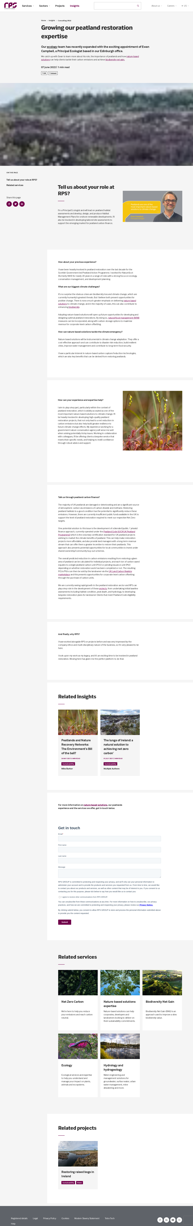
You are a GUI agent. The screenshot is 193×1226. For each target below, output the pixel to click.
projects (103, 588)
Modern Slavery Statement (86, 1218)
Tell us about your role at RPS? (21, 179)
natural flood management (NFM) (123, 317)
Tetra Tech (110, 1218)
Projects (60, 5)
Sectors (44, 5)
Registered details (19, 1218)
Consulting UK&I (64, 20)
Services (28, 5)
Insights (74, 5)
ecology (52, 47)
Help (13, 1223)
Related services (14, 185)
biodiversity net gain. (115, 59)
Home (43, 20)
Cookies (65, 1218)
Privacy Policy (49, 1218)
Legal (35, 1218)
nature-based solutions (95, 804)
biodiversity (74, 307)
